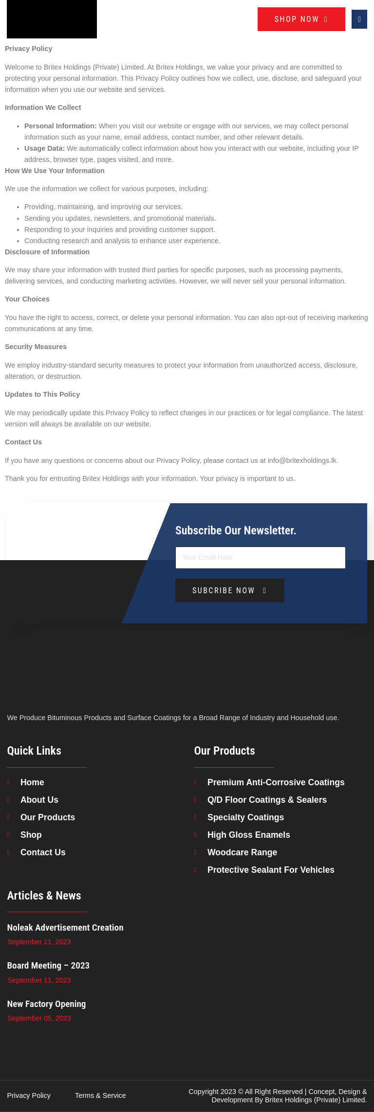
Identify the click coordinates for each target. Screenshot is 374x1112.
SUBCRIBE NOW (229, 590)
